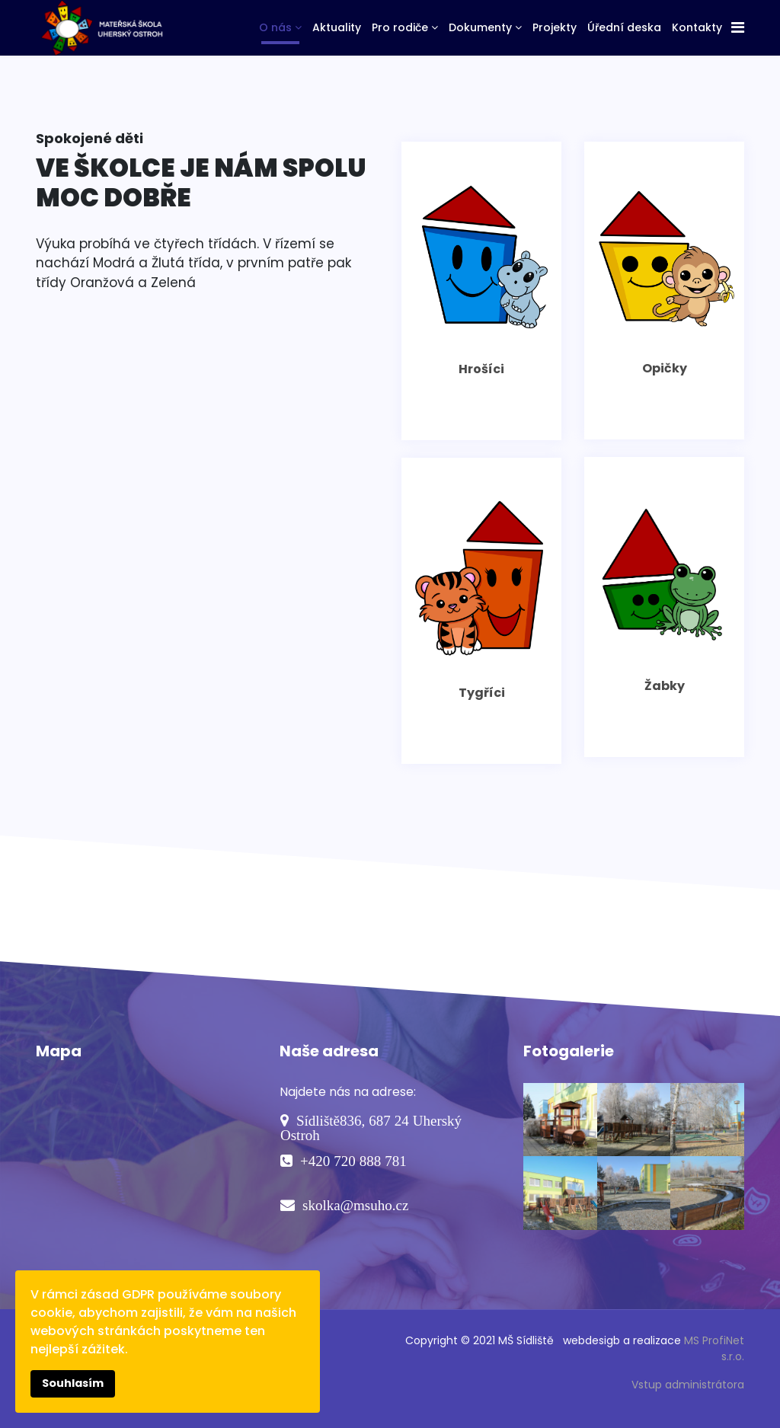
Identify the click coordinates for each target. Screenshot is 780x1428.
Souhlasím (73, 1383)
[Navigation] (737, 28)
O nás (275, 27)
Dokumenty (480, 27)
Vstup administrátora (687, 1384)
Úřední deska (624, 27)
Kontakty (697, 27)
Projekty (554, 27)
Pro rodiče (400, 27)
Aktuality (336, 27)
